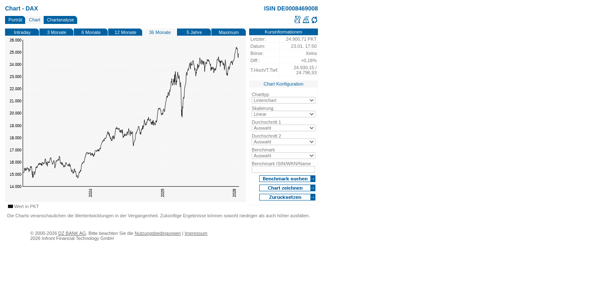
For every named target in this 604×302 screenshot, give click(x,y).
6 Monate (91, 32)
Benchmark (263, 149)
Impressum (196, 233)
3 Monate (56, 32)
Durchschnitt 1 (266, 122)
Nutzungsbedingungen (158, 233)
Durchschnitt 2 (266, 135)
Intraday (22, 32)
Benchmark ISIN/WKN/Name (281, 163)
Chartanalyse (60, 19)
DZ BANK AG (72, 233)
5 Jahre (194, 32)
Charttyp (260, 94)
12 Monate (125, 32)
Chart (34, 19)
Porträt (15, 19)
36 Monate (160, 32)
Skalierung (262, 108)
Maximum (229, 32)
